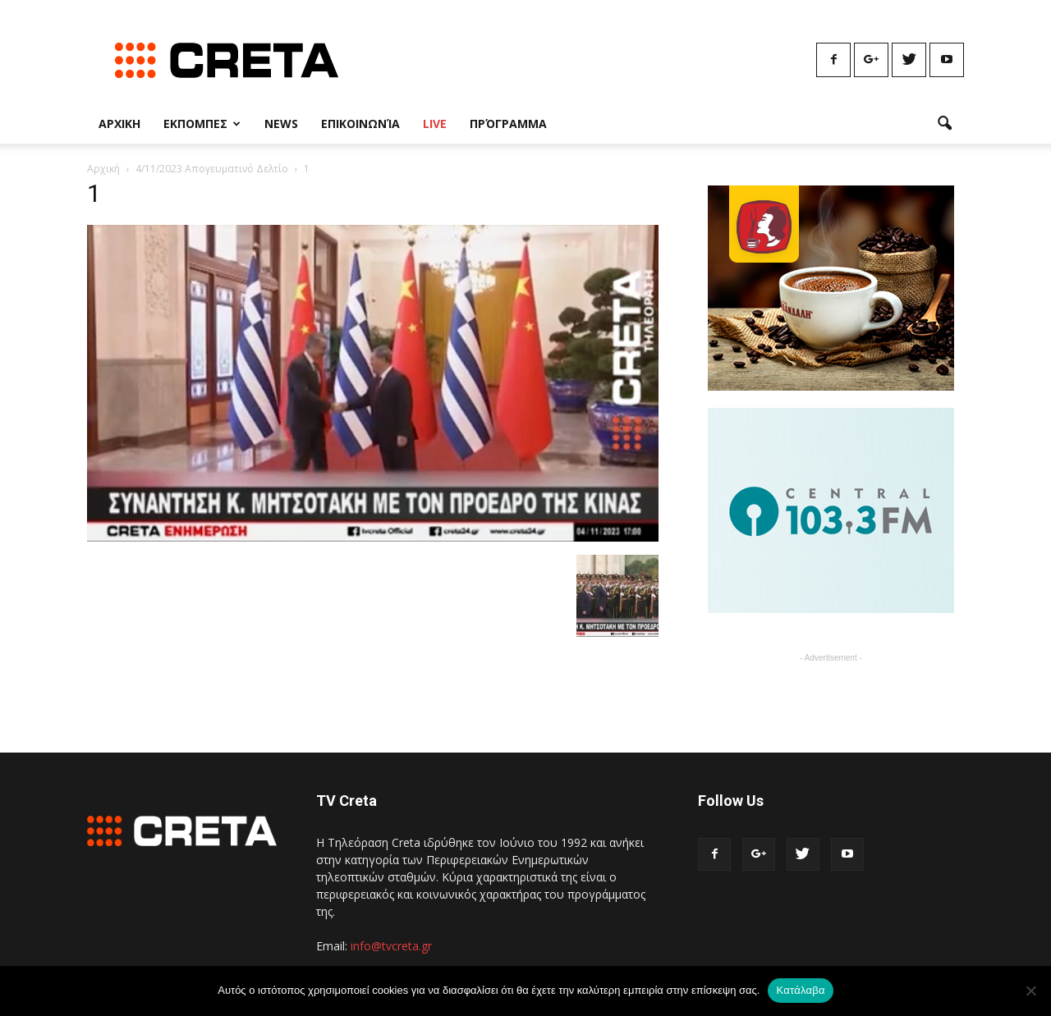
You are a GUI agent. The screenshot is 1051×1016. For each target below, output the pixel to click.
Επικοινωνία (360, 123)
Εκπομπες (202, 123)
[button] (944, 124)
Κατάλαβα (800, 990)
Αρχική (103, 169)
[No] (1030, 990)
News (281, 123)
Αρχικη (119, 123)
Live (435, 123)
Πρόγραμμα (508, 123)
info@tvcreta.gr (391, 946)
